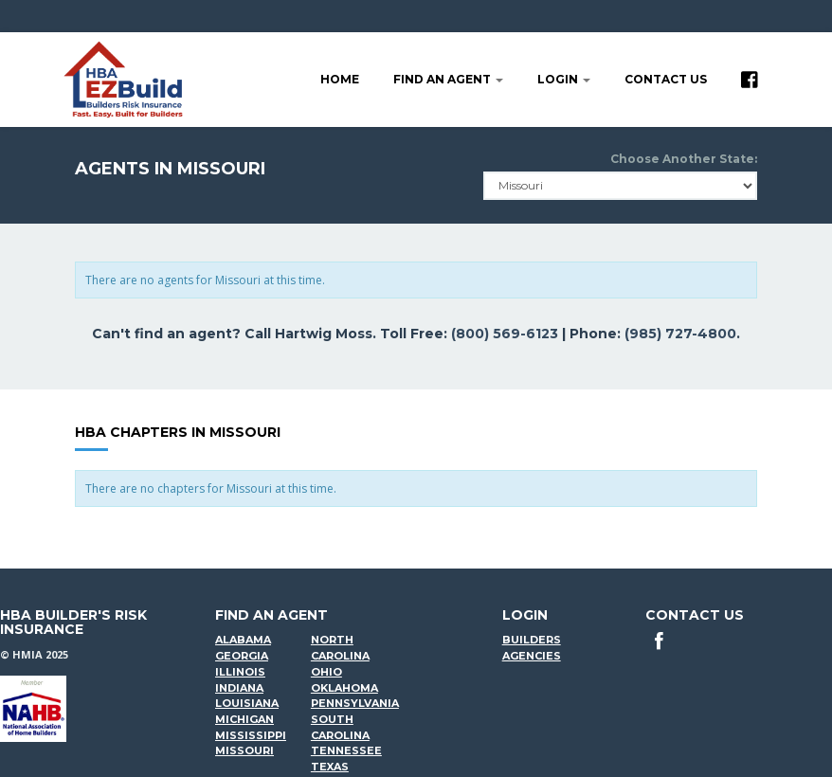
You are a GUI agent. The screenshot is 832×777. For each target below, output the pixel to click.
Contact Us (665, 79)
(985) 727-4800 (680, 333)
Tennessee (346, 750)
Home (339, 79)
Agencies (531, 655)
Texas (330, 766)
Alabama (243, 639)
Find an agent (448, 79)
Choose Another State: (683, 159)
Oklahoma (344, 688)
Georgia (241, 655)
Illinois (240, 671)
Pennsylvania (355, 703)
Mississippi (250, 735)
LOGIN (563, 79)
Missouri (244, 750)
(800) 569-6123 (504, 333)
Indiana (239, 688)
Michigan (244, 719)
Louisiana (247, 703)
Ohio (326, 671)
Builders (531, 639)
